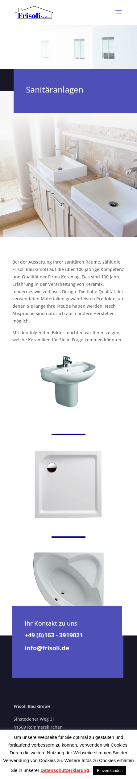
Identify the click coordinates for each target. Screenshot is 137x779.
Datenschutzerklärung (64, 770)
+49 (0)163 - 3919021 (53, 635)
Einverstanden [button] (109, 770)
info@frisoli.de (46, 648)
